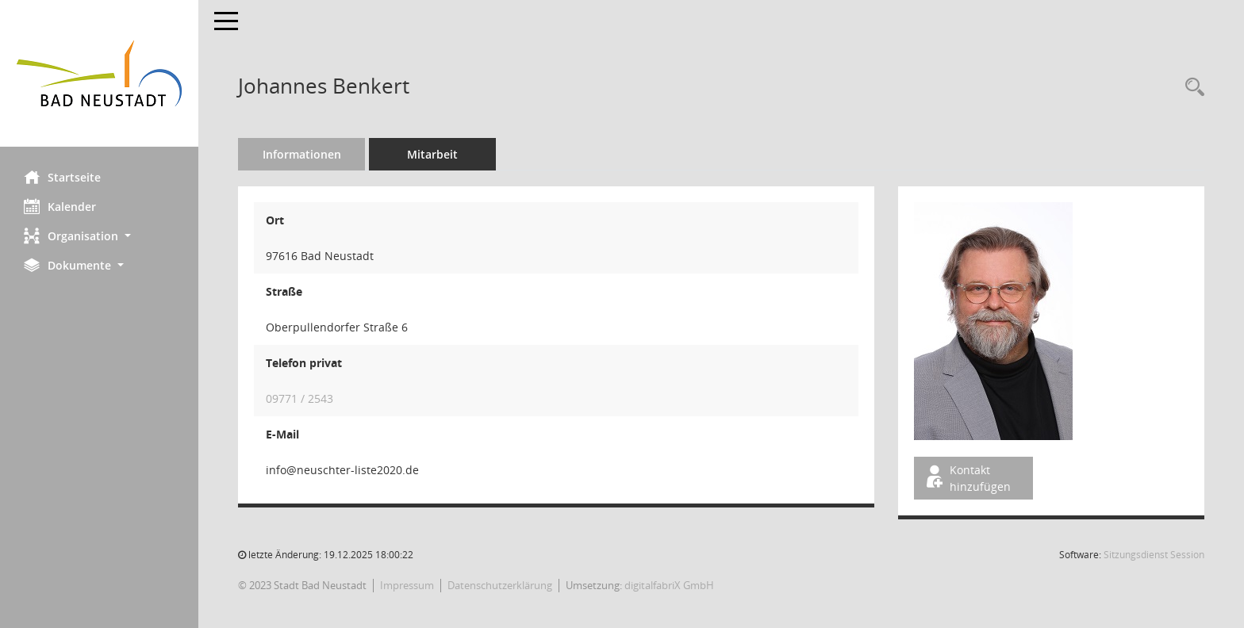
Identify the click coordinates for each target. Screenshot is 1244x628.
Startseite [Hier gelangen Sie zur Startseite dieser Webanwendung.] (62, 177)
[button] (99, 236)
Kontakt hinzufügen (967, 478)
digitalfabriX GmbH (669, 585)
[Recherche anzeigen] (1190, 88)
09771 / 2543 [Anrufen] (299, 398)
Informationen (302, 154)
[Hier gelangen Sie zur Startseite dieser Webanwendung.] (99, 73)
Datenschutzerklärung (499, 585)
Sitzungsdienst (1154, 554)
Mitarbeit (432, 154)
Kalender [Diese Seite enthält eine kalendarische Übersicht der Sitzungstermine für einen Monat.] (60, 206)
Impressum (407, 585)
